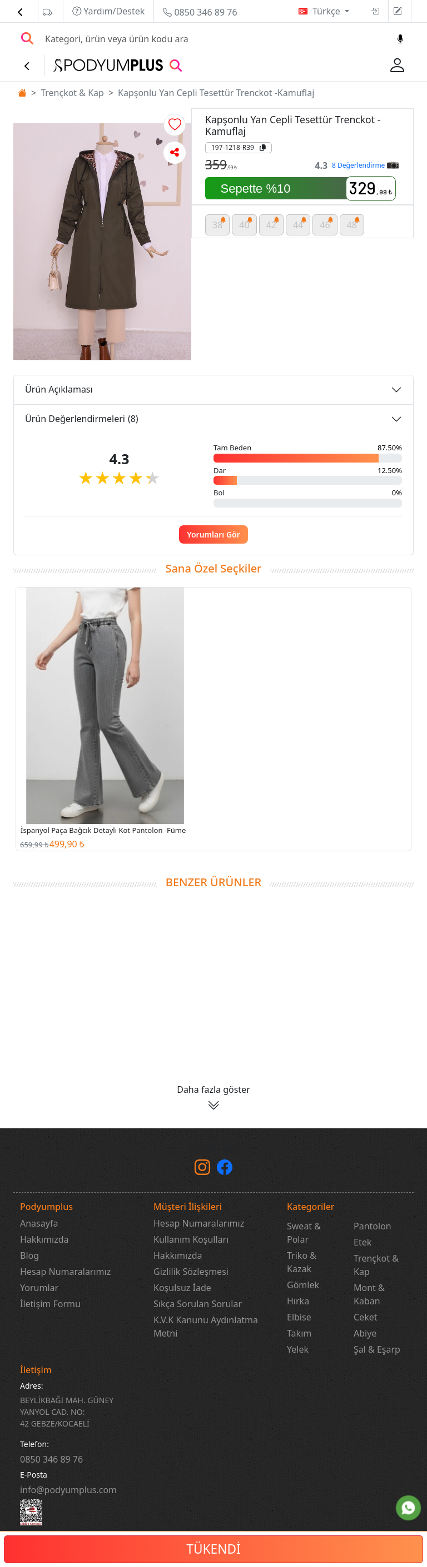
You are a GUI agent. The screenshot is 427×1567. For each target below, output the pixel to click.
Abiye (365, 1333)
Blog (29, 1255)
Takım (299, 1333)
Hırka (298, 1301)
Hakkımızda (44, 1239)
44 (300, 223)
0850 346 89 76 (200, 12)
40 (246, 223)
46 (327, 223)
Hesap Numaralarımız (65, 1271)
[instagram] (202, 1170)
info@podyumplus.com (68, 1490)
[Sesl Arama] (400, 38)
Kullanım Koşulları (191, 1239)
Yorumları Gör (213, 534)
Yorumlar (39, 1288)
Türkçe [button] (327, 11)
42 (273, 223)
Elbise (299, 1317)
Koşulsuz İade (182, 1288)
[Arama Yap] (27, 38)
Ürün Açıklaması (59, 389)
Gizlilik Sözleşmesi (191, 1271)
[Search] (214, 38)
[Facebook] (224, 1170)
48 (354, 223)
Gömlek (303, 1285)
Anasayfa (39, 1223)
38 (219, 223)
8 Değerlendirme (365, 165)
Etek (362, 1242)
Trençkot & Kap (72, 93)
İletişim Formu (50, 1304)
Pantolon (372, 1226)
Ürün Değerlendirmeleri (81, 419)
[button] (174, 125)
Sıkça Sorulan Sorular (197, 1304)
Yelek (298, 1349)
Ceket (365, 1317)
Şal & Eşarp (377, 1349)
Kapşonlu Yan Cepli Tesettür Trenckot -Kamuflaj (216, 93)
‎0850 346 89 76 (51, 1459)
